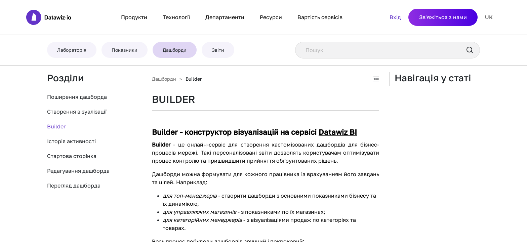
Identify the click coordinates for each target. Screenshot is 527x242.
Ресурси (271, 17)
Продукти (134, 17)
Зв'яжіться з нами (443, 17)
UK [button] (489, 17)
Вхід (395, 17)
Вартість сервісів (319, 17)
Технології (176, 17)
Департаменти (224, 17)
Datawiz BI (338, 131)
